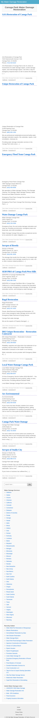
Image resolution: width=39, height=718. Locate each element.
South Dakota (10, 597)
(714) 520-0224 (11, 63)
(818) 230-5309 (11, 223)
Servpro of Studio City (12, 450)
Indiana (8, 528)
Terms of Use (19, 714)
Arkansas (9, 500)
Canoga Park (28, 78)
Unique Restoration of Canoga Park (18, 84)
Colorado (8, 505)
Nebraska (9, 561)
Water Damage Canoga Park (15, 214)
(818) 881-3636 (11, 254)
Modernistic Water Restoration (14, 677)
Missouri (8, 556)
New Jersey (9, 569)
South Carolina (10, 594)
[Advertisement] (19, 36)
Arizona (8, 497)
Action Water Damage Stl (13, 656)
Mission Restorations (12, 630)
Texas (8, 602)
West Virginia (10, 614)
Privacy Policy (18, 712)
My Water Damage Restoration (16, 717)
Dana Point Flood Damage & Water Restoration (19, 640)
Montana (8, 558)
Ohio (7, 581)
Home (18, 707)
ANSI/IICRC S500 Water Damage (15, 688)
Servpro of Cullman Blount (13, 645)
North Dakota (10, 579)
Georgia (8, 518)
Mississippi (9, 553)
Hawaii (8, 520)
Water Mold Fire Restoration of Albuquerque (18, 628)
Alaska (8, 495)
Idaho (7, 523)
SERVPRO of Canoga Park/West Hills (19, 271)
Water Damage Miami (12, 638)
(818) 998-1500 (11, 280)
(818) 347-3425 (11, 308)
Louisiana (9, 538)
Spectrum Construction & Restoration (16, 643)
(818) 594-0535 (11, 402)
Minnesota (9, 551)
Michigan (8, 548)
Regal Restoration (10, 299)
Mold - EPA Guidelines (12, 693)
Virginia (8, 609)
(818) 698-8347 (11, 373)
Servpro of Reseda (10, 245)
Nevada (8, 564)
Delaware (9, 510)
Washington (9, 612)
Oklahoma (9, 584)
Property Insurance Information (15, 698)
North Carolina (10, 576)
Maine (8, 541)
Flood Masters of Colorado (13, 663)
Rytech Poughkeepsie (12, 651)
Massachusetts (10, 546)
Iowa (7, 530)
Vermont (8, 607)
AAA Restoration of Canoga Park (17, 14)
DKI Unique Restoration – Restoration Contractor (19, 333)
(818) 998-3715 (11, 458)
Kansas (8, 533)
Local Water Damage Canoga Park (17, 365)
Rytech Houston (10, 648)
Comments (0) (12, 79)
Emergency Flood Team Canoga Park (18, 154)
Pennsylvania (10, 589)
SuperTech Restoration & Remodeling (16, 680)
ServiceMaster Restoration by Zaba (16, 633)
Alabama (8, 492)
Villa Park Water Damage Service (15, 675)
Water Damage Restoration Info (15, 690)
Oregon (8, 586)
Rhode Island (10, 592)
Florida (8, 515)
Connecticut (9, 508)
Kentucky (8, 536)
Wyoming (9, 620)
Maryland (8, 543)
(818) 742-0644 (11, 430)
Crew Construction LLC (12, 668)
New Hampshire (10, 566)
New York (9, 574)
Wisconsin (9, 617)
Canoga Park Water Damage (15, 422)
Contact (19, 709)
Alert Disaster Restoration (13, 635)
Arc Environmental (10, 394)
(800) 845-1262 (11, 132)
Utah (7, 604)
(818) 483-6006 (11, 187)
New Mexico (9, 571)
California (4, 79)
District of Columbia (11, 513)
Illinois (8, 525)
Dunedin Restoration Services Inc (15, 665)
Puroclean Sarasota (11, 653)
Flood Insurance (10, 696)
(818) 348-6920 (11, 342)
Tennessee (9, 599)
